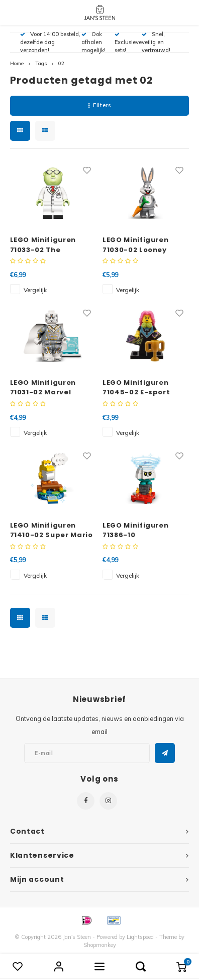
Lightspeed (140, 936)
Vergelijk (35, 290)
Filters (99, 105)
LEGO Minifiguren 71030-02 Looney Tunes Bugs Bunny (138, 245)
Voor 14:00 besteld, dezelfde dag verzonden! (50, 42)
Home (17, 63)
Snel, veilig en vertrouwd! (156, 42)
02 (61, 63)
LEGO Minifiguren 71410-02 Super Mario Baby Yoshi (51, 530)
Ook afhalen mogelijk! (93, 42)
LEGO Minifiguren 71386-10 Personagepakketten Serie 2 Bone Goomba (145, 530)
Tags (41, 63)
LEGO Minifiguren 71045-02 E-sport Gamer (136, 387)
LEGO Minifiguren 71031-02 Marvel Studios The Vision (46, 387)
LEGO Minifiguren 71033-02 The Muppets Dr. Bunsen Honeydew (49, 245)
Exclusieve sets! (128, 43)
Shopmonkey (99, 944)
